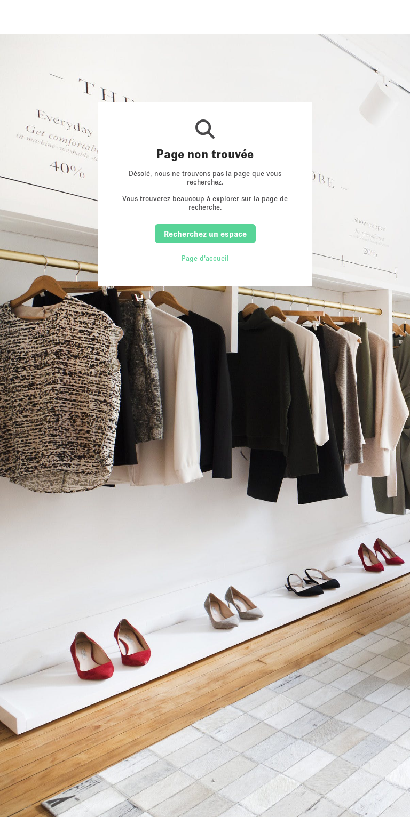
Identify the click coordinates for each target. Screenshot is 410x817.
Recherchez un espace (205, 233)
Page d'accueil (205, 258)
